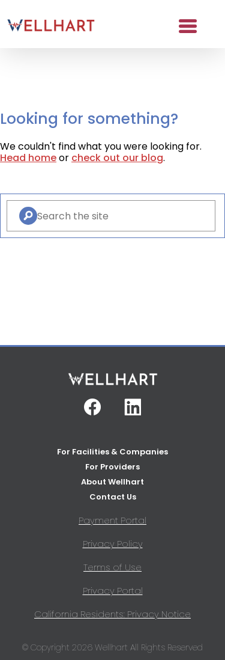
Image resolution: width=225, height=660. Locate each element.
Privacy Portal (113, 590)
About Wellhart (112, 481)
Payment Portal (112, 520)
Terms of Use (112, 567)
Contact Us (112, 497)
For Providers (112, 466)
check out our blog (117, 158)
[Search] (28, 216)
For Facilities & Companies (112, 451)
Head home (28, 158)
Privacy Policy (113, 543)
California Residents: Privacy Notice (112, 614)
